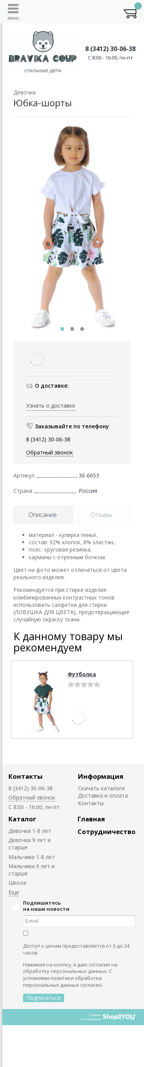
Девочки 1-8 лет (29, 830)
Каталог (22, 818)
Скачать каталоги (101, 788)
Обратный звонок (49, 452)
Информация (100, 776)
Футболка (82, 674)
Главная (91, 818)
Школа (17, 882)
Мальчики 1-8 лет (31, 857)
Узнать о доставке (50, 405)
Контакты (25, 776)
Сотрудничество (107, 831)
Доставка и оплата (103, 795)
